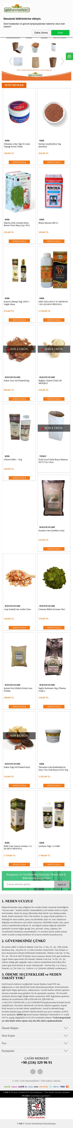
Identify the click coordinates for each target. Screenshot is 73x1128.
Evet (60, 32)
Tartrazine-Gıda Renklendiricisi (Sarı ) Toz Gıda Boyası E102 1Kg (53, 768)
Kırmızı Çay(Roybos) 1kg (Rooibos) (50, 145)
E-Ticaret (27, 1123)
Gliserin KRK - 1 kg (13, 459)
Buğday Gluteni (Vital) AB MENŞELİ (50, 381)
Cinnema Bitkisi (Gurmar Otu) (52, 609)
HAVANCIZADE (12, 377)
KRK (7, 140)
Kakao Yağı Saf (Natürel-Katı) (17, 767)
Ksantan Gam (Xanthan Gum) (51, 530)
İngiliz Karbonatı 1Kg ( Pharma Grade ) (52, 689)
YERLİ (43, 456)
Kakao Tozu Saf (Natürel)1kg (16, 380)
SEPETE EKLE (19, 162)
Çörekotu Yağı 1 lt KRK (49, 846)
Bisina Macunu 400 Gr (48, 223)
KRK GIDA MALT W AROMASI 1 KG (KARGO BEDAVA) (53, 303)
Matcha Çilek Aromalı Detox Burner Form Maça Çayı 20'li (17, 224)
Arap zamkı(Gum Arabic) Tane (17, 609)
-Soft (20, 1123)
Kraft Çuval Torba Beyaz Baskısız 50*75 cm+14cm (53, 460)
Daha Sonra (41, 32)
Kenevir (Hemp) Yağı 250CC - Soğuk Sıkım (17, 303)
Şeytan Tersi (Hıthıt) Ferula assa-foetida (18, 689)
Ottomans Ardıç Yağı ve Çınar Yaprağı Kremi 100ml (17, 145)
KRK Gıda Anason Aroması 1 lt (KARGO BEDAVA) (18, 847)
